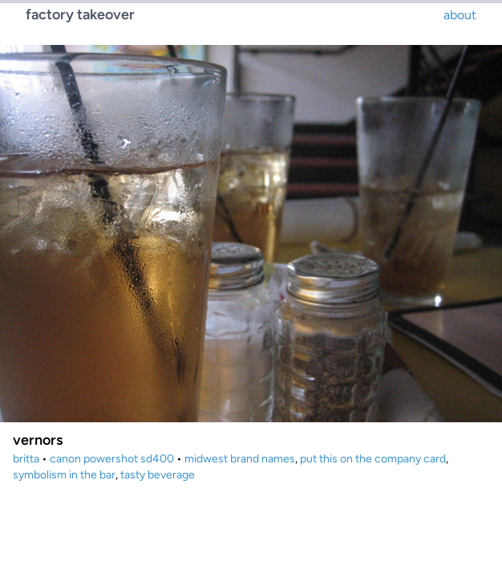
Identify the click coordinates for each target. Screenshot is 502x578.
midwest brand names (239, 459)
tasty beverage (157, 475)
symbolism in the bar (64, 475)
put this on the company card (373, 459)
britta (26, 459)
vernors (38, 440)
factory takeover (80, 14)
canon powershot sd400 (112, 459)
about (459, 14)
